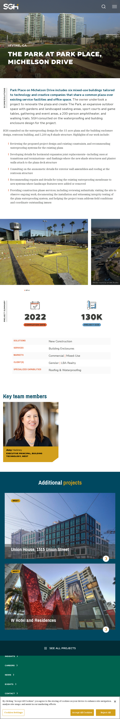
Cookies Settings (13, 713)
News (9, 675)
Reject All (106, 713)
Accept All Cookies (82, 713)
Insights (11, 656)
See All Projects (60, 648)
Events (10, 684)
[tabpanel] (44, 252)
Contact (11, 693)
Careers (11, 665)
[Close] (115, 702)
